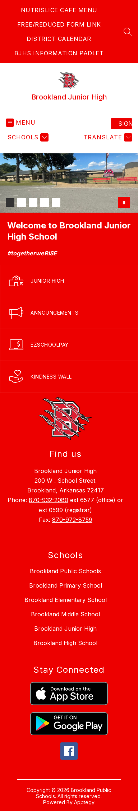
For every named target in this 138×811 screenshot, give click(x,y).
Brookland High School (65, 643)
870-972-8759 (72, 519)
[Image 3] (33, 202)
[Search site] (128, 31)
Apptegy (84, 802)
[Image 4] (44, 202)
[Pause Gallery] (124, 202)
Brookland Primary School (65, 585)
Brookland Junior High (65, 628)
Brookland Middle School (65, 614)
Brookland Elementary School (65, 599)
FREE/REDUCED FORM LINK (59, 24)
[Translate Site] (107, 137)
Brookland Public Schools (65, 571)
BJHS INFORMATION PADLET (59, 53)
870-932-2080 (48, 500)
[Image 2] (21, 202)
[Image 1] (10, 202)
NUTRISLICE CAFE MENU (59, 10)
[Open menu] (21, 122)
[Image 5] (56, 202)
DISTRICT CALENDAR (59, 38)
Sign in (125, 123)
